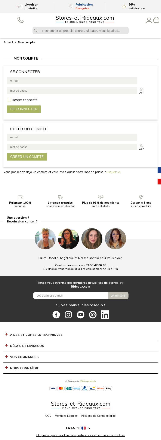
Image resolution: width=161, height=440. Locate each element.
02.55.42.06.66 (96, 265)
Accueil (8, 42)
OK (36, 30)
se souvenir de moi (25, 100)
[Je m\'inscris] (118, 295)
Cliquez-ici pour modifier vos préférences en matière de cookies (80, 435)
